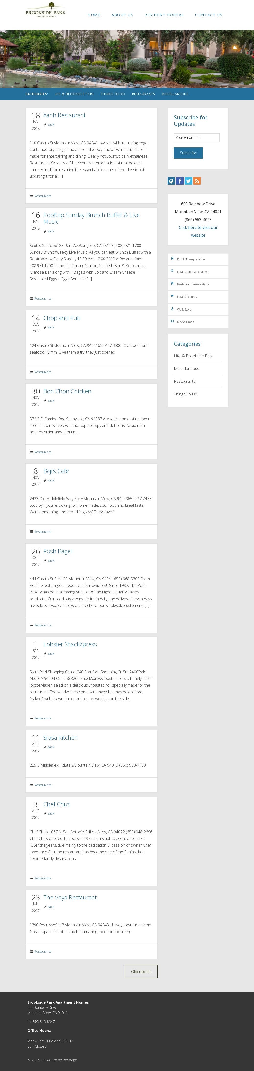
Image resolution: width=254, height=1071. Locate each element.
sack (51, 124)
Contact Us (209, 14)
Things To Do (113, 94)
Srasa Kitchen (60, 737)
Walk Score (180, 309)
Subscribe (188, 153)
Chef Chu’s (57, 804)
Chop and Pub (62, 318)
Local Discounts (183, 296)
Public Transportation (187, 258)
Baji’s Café (56, 471)
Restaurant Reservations (189, 283)
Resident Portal (164, 14)
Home (94, 14)
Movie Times (182, 321)
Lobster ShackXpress (70, 644)
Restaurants (143, 94)
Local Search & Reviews (189, 271)
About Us (122, 14)
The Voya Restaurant (70, 897)
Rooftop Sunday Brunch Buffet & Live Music (91, 218)
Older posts (141, 971)
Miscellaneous (175, 94)
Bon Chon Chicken (67, 391)
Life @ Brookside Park (74, 94)
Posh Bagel (57, 551)
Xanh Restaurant (64, 115)
